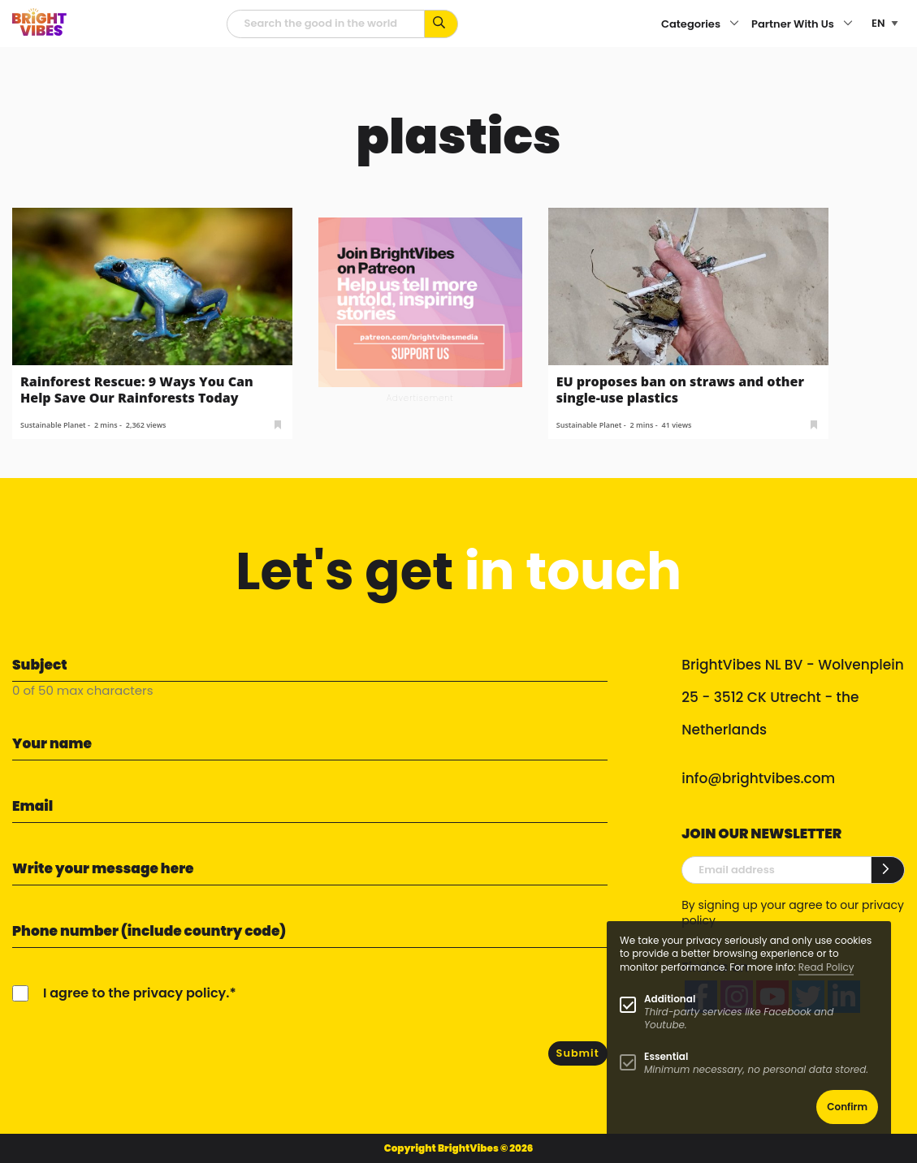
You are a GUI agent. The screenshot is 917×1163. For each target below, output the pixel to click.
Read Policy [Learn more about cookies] (826, 967)
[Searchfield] (326, 24)
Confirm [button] (847, 1106)
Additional (669, 999)
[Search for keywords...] (441, 24)
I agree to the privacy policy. (136, 993)
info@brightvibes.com (758, 778)
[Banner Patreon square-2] (420, 301)
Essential (666, 1056)
